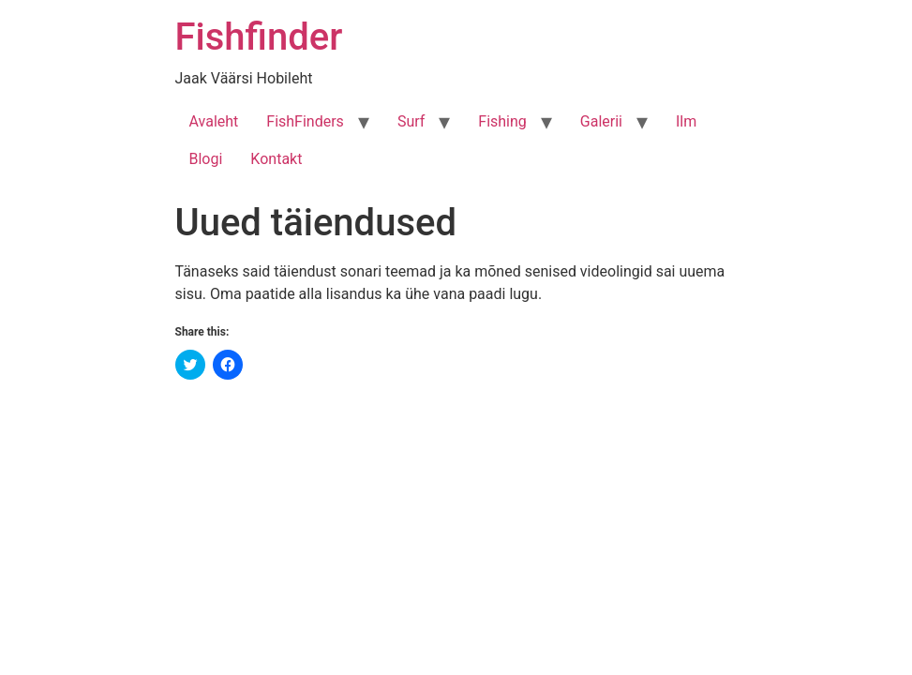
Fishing (502, 121)
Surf (411, 121)
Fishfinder (259, 37)
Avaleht (214, 121)
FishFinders (305, 121)
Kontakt (276, 159)
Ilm (686, 121)
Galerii (601, 121)
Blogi (206, 159)
